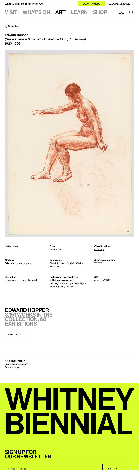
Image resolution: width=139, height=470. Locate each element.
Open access (12, 367)
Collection (13, 26)
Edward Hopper (16, 35)
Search (131, 12)
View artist (14, 334)
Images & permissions (16, 364)
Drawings (99, 249)
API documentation (15, 360)
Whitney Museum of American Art (24, 3)
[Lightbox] (69, 143)
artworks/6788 (102, 280)
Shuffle (121, 12)
